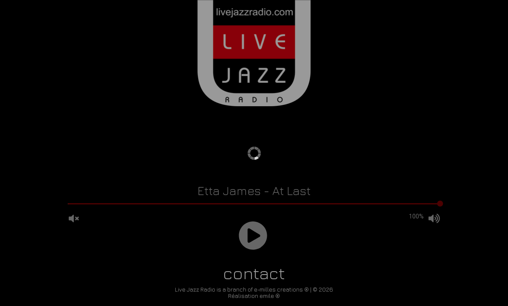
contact (254, 273)
